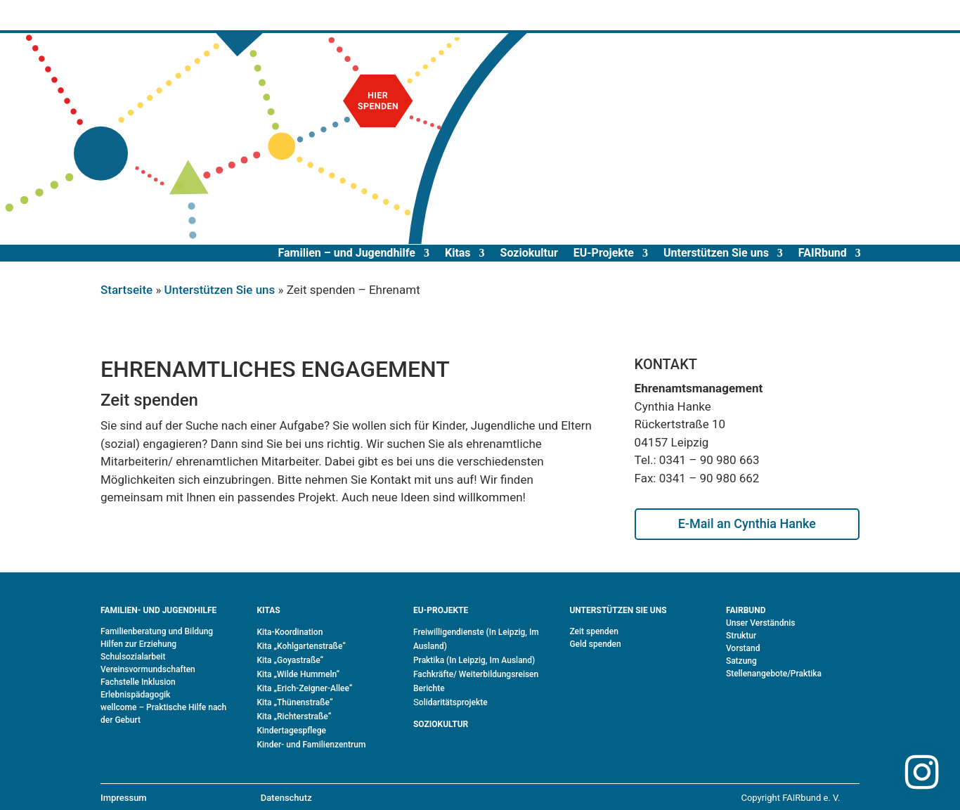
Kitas (458, 252)
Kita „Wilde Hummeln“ (298, 674)
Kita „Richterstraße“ (294, 716)
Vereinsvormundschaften (147, 669)
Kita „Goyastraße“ (290, 660)
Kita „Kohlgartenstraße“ (301, 646)
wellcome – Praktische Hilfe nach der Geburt (163, 713)
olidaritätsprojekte (453, 702)
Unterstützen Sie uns (716, 252)
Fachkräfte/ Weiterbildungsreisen (475, 674)
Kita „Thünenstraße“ (294, 702)
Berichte (429, 688)
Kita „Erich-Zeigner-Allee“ (304, 688)
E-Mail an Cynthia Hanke (747, 523)
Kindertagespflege (291, 730)
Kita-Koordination (290, 632)
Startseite (126, 290)
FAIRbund (822, 252)
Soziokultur (529, 252)
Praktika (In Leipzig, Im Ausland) (474, 660)
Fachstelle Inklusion (138, 682)
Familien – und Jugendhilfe (346, 252)
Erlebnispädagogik (135, 695)
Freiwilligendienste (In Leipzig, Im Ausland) (476, 639)
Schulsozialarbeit (132, 657)
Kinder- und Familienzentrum (311, 745)
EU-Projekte (603, 252)
